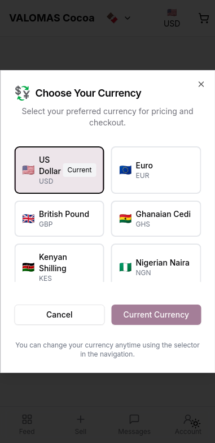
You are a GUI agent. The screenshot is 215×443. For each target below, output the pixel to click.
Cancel (59, 314)
